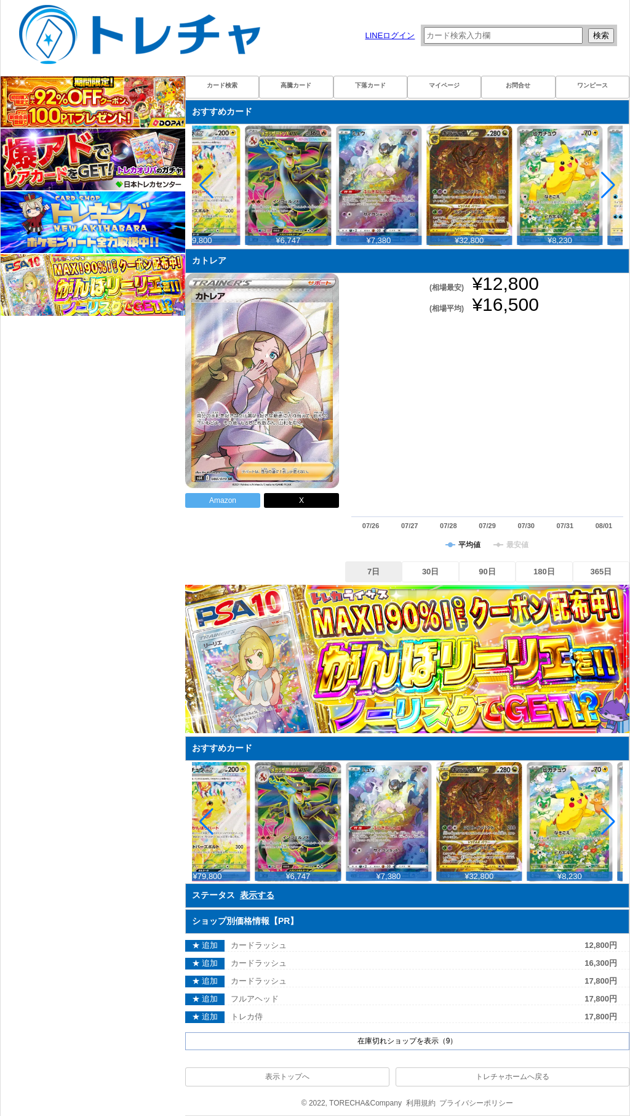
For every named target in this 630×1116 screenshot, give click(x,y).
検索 (601, 35)
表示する (257, 895)
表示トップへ (287, 1076)
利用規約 (421, 1103)
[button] (608, 185)
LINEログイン (390, 35)
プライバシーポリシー (476, 1103)
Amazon (222, 500)
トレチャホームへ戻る (512, 1076)
